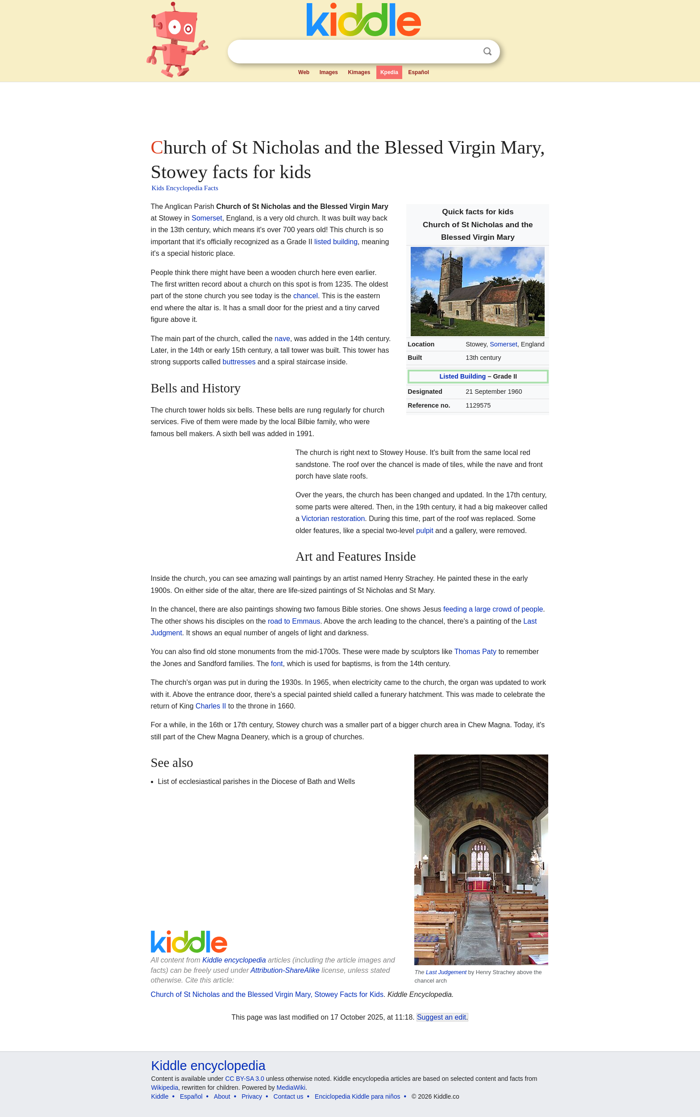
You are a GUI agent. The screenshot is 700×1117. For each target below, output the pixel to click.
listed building (336, 242)
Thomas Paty (475, 651)
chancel (305, 296)
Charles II (211, 706)
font (277, 663)
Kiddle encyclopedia (234, 960)
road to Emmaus (294, 621)
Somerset (503, 344)
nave (282, 338)
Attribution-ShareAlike (285, 970)
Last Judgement (446, 972)
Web (303, 72)
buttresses (239, 362)
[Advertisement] (349, 107)
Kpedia (389, 72)
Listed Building (462, 376)
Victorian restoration (333, 518)
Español (418, 72)
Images (329, 72)
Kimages (359, 72)
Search (487, 52)
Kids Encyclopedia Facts (185, 188)
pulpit (424, 530)
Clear (469, 51)
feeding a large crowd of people (493, 609)
